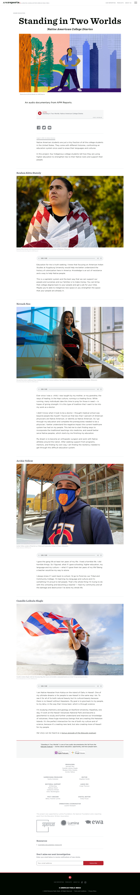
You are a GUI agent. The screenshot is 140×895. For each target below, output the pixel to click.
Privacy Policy (92, 891)
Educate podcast (47, 746)
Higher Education (19, 13)
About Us (128, 3)
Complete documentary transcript (50, 845)
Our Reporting (111, 3)
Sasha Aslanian (51, 138)
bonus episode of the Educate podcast (79, 733)
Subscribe (93, 863)
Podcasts (120, 3)
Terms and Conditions (80, 891)
